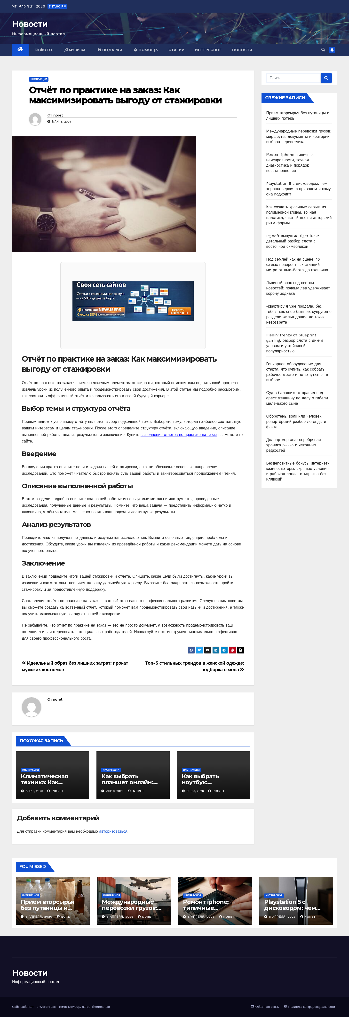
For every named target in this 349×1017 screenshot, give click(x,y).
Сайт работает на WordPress (34, 1007)
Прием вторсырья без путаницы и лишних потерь (47, 907)
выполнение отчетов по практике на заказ (179, 434)
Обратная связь (265, 1007)
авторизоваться (113, 831)
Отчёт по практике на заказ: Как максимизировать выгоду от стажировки (125, 95)
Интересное (208, 50)
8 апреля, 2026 (39, 916)
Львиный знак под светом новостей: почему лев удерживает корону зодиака (298, 288)
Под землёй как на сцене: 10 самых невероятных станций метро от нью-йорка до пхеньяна (297, 264)
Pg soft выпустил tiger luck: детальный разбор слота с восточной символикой (292, 241)
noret (58, 115)
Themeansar (100, 1007)
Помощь (146, 50)
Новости (30, 24)
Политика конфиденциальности (309, 1007)
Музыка (75, 50)
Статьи (176, 50)
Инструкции (39, 79)
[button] (323, 49)
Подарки (110, 50)
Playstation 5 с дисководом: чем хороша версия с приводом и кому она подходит (298, 188)
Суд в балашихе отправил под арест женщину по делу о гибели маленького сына (297, 398)
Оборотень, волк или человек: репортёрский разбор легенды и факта (296, 421)
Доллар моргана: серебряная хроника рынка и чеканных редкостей (293, 445)
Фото (43, 50)
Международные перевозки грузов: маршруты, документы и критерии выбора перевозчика (299, 136)
